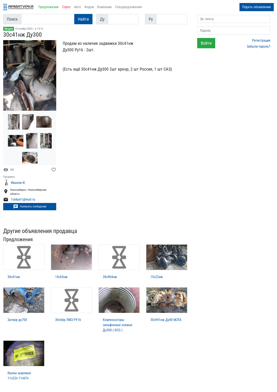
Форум (89, 7)
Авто (77, 7)
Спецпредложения (128, 7)
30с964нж (110, 277)
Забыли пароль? (258, 46)
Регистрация (261, 40)
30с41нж (14, 277)
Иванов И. (18, 183)
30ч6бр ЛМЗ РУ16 (68, 320)
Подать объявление (256, 7)
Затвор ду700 (17, 320)
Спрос (66, 7)
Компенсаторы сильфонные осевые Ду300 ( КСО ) (117, 325)
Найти (83, 19)
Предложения (48, 7)
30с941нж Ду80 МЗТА (165, 320)
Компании (104, 7)
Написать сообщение (30, 206)
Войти (206, 43)
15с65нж (61, 277)
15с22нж (156, 277)
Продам (8, 28)
